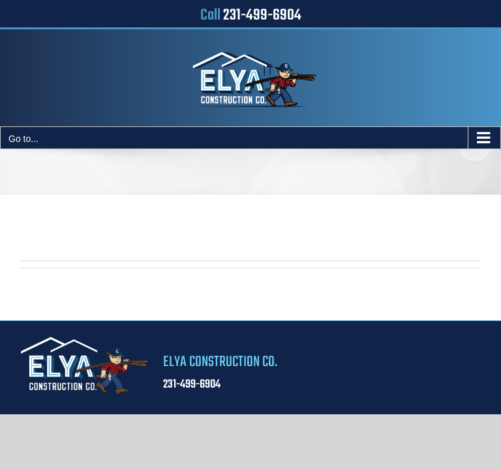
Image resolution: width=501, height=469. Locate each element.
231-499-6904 (262, 15)
